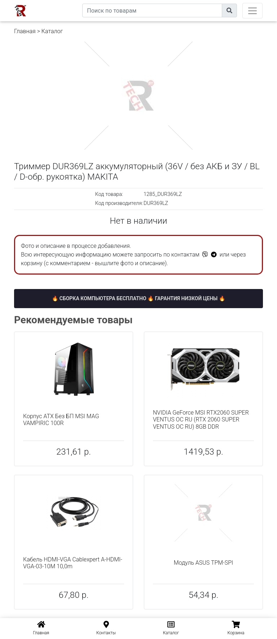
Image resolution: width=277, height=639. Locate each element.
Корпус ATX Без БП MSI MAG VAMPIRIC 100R (61, 419)
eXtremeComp (65, 3)
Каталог (52, 31)
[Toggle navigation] (252, 10)
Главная (25, 31)
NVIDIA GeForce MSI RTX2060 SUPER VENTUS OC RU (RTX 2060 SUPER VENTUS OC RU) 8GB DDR (201, 419)
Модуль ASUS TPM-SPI (203, 562)
